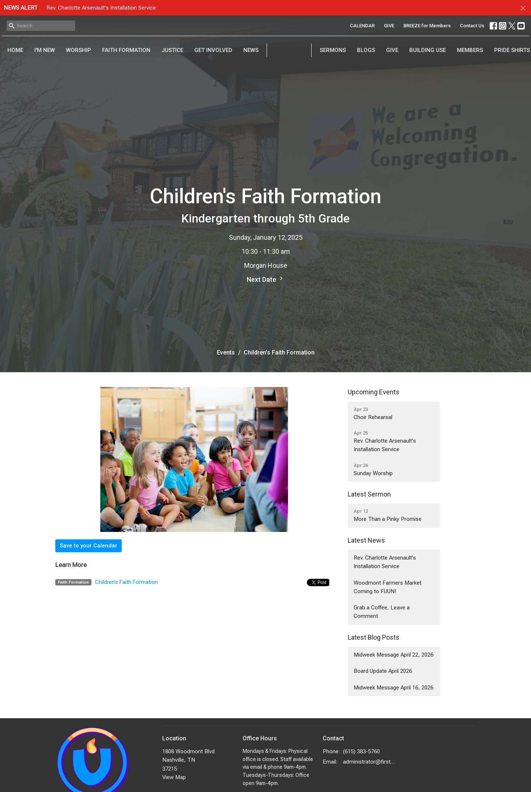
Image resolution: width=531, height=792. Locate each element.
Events (226, 352)
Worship (78, 50)
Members (470, 50)
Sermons (333, 50)
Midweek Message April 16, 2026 (393, 687)
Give (392, 50)
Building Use (427, 50)
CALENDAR (362, 25)
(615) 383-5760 (361, 751)
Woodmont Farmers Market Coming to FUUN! (387, 587)
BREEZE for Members (427, 25)
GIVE (389, 25)
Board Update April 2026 (383, 671)
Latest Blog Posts (373, 637)
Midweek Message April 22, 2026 (393, 654)
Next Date (266, 279)
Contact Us (472, 25)
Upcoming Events (373, 392)
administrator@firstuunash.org (369, 761)
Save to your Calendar (88, 545)
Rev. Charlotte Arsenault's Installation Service (101, 7)
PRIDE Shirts (512, 50)
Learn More (71, 564)
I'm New (44, 50)
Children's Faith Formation (126, 582)
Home (15, 50)
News (250, 50)
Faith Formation (126, 50)
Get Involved (213, 50)
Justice (172, 50)
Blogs (366, 50)
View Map (174, 777)
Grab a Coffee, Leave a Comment (382, 611)
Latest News (366, 540)
